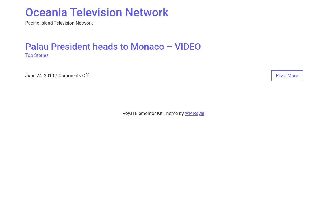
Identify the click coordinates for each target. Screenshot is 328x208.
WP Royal (194, 113)
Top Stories (37, 55)
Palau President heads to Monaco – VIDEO (113, 46)
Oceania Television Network (97, 12)
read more (287, 75)
